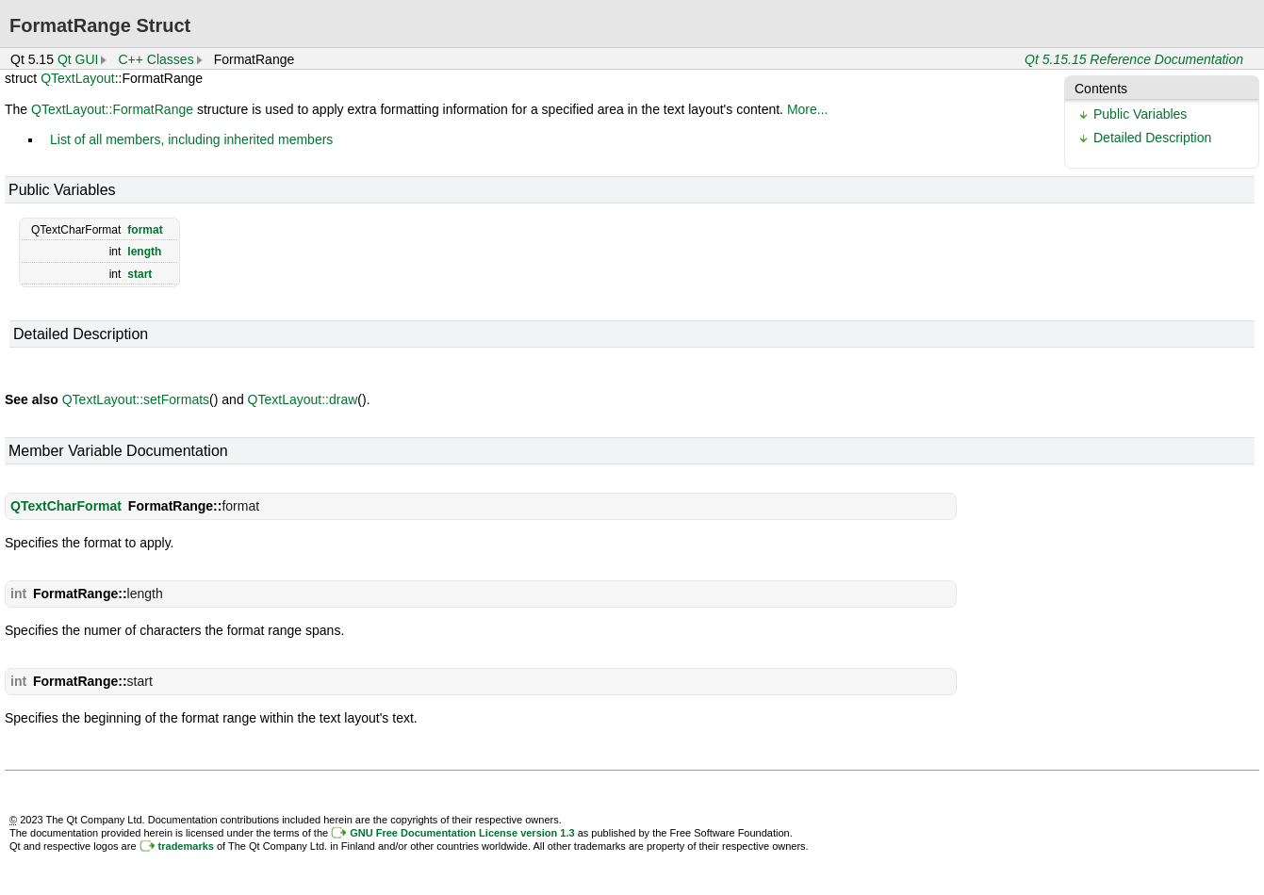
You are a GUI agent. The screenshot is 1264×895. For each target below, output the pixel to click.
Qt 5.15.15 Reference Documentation (1134, 59)
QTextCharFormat (66, 505)
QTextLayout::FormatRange (112, 109)
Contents (1101, 88)
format (144, 229)
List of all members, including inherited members (191, 139)
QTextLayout (78, 78)
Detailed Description (1152, 137)
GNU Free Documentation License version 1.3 (462, 832)
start (139, 274)
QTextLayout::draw (303, 399)
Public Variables (1140, 114)
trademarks (186, 846)
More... (808, 109)
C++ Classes (155, 59)
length (144, 251)
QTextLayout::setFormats (135, 399)
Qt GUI (78, 59)
